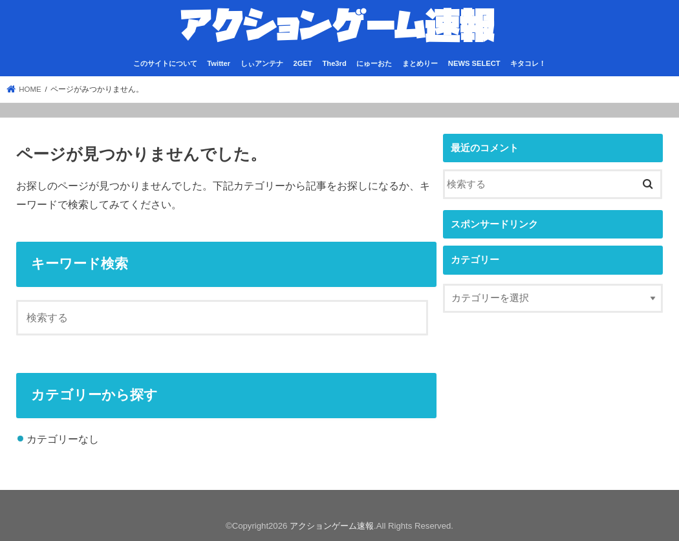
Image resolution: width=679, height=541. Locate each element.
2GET (303, 63)
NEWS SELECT (474, 63)
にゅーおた (374, 63)
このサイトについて (165, 63)
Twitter (218, 63)
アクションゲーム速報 (332, 526)
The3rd (334, 63)
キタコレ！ (528, 63)
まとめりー (420, 63)
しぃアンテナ (262, 63)
